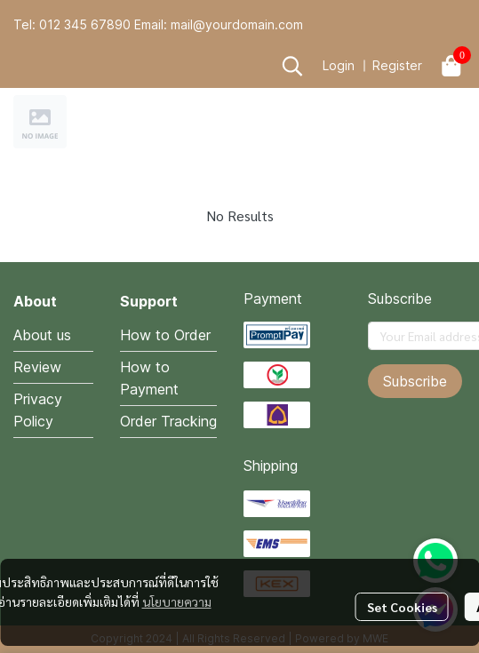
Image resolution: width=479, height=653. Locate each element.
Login (339, 65)
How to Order (165, 335)
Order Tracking (168, 421)
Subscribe (415, 381)
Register (397, 65)
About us (42, 335)
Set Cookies (402, 607)
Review (37, 367)
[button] (292, 66)
